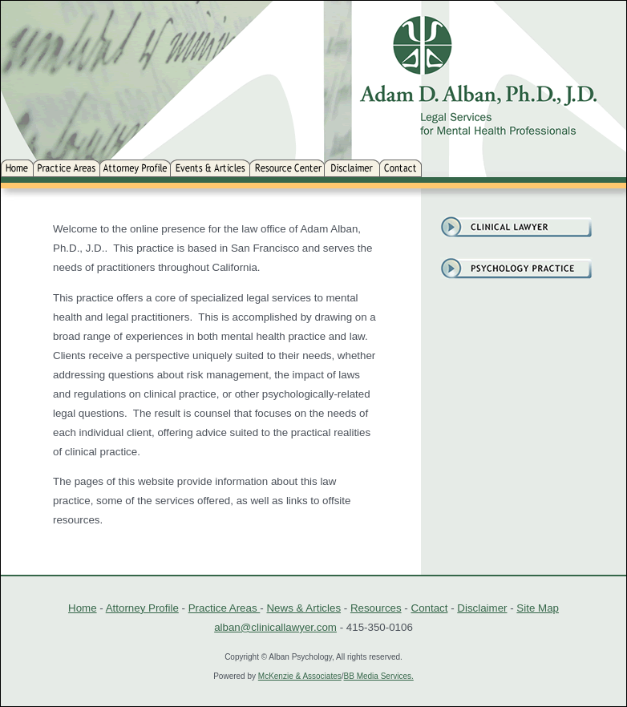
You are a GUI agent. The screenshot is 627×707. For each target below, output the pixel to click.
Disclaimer (482, 608)
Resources (376, 608)
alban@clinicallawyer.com (275, 627)
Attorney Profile (142, 608)
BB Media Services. (379, 676)
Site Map (537, 608)
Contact (429, 608)
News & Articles (303, 608)
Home (82, 608)
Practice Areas (224, 608)
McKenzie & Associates (300, 676)
